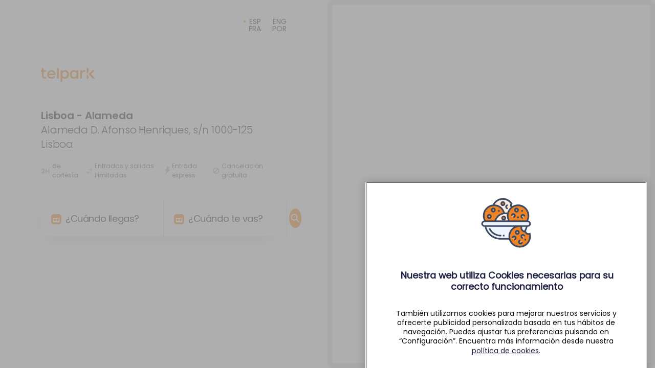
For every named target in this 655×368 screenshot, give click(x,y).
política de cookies (505, 360)
